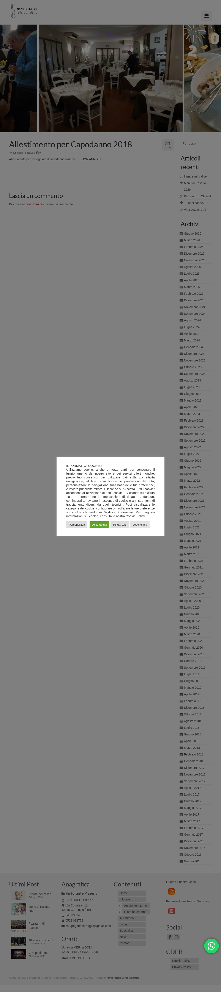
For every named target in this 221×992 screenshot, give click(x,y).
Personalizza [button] (77, 524)
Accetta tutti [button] (99, 524)
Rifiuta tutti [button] (119, 524)
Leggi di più (140, 524)
